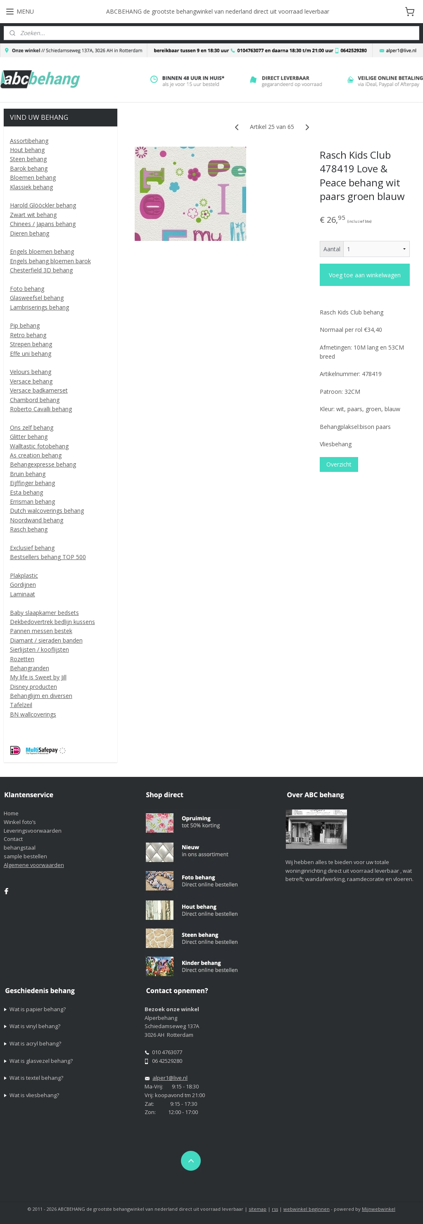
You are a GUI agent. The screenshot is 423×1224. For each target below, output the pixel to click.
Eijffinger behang (32, 483)
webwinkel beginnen (306, 1209)
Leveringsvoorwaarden (33, 830)
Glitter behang (29, 437)
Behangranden (29, 668)
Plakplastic (24, 575)
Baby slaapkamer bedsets (44, 613)
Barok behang (29, 168)
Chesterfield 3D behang (41, 270)
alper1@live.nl (170, 1077)
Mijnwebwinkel (378, 1209)
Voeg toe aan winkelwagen (364, 275)
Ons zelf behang (31, 427)
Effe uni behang (30, 353)
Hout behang (27, 150)
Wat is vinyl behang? (35, 1026)
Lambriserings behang (39, 307)
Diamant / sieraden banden (46, 640)
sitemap (257, 1209)
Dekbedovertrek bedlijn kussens (52, 622)
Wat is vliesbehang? (34, 1095)
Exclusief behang (32, 548)
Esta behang (26, 492)
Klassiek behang (31, 187)
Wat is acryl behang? (35, 1043)
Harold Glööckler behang (43, 205)
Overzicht (338, 465)
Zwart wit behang (33, 215)
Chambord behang (34, 400)
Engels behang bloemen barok (50, 261)
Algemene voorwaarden (34, 865)
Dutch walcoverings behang (47, 510)
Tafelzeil (21, 705)
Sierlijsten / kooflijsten (39, 649)
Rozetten (22, 659)
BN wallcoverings (33, 714)
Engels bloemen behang (42, 251)
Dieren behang (29, 233)
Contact (13, 839)
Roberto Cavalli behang (41, 409)
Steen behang (28, 159)
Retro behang (28, 335)
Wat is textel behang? (36, 1077)
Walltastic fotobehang (39, 446)
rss (275, 1209)
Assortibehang (29, 141)
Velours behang (30, 372)
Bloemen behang (33, 177)
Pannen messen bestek (41, 631)
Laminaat (22, 594)
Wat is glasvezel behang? (41, 1060)
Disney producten (33, 687)
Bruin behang (27, 474)
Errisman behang (32, 501)
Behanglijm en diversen (41, 696)
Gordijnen (23, 584)
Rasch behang (29, 529)
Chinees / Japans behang (43, 224)
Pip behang (25, 325)
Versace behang (31, 381)
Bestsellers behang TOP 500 (48, 557)
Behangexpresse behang (43, 464)
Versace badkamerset (39, 390)
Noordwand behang (36, 520)
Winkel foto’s (20, 822)
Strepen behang (31, 344)
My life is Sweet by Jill (38, 677)
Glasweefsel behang (37, 298)
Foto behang (27, 289)
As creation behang (36, 455)
